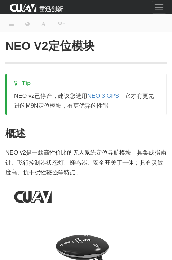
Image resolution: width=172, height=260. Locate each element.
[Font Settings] (43, 23)
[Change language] (27, 23)
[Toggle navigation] (159, 7)
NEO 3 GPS (103, 96)
